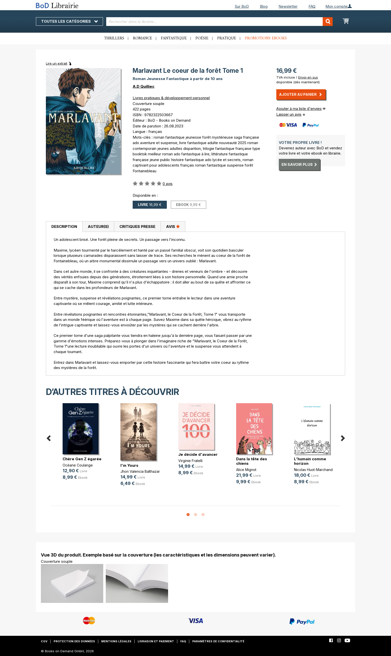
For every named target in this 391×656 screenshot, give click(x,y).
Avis (173, 226)
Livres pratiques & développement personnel (171, 97)
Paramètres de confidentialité (218, 641)
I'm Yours (129, 465)
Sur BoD (242, 6)
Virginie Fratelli (190, 461)
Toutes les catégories (69, 21)
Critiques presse (137, 226)
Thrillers (114, 38)
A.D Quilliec (143, 86)
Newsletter (288, 6)
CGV (44, 641)
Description (64, 226)
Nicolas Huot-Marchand (313, 470)
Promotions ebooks (266, 38)
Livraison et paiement (156, 641)
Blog (264, 6)
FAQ (311, 6)
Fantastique (174, 38)
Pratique (226, 38)
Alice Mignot (246, 470)
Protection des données (74, 641)
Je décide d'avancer (198, 454)
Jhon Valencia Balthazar (140, 471)
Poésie (202, 38)
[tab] (64, 226)
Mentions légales (116, 641)
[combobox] (219, 21)
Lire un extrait (56, 63)
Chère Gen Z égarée (82, 459)
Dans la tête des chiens (251, 461)
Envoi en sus (308, 77)
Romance (142, 38)
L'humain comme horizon (310, 461)
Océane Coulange (78, 465)
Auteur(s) (98, 226)
